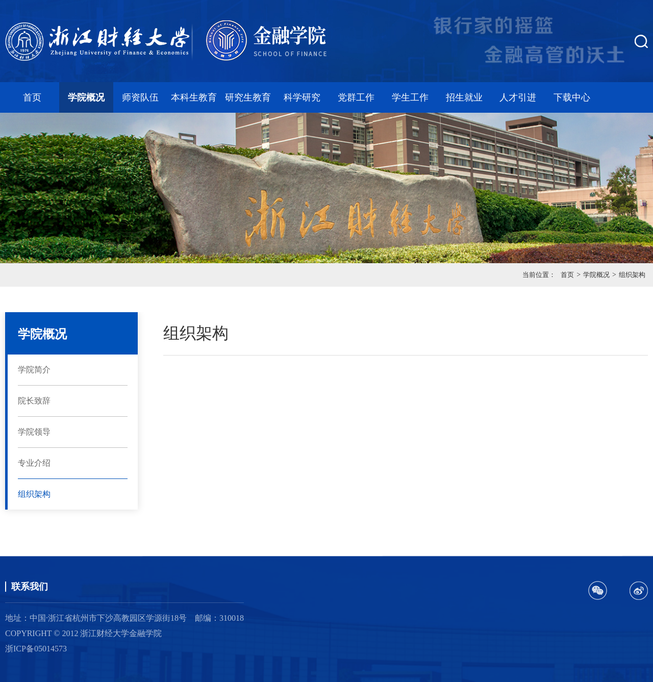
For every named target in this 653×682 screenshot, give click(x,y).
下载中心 (572, 97)
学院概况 (86, 97)
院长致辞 (34, 400)
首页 (32, 97)
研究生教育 (248, 97)
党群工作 (356, 97)
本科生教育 (194, 97)
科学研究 (302, 97)
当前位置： (539, 275)
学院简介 (34, 369)
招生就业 (464, 97)
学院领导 (34, 431)
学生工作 (410, 97)
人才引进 (517, 97)
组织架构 (632, 275)
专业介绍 (34, 463)
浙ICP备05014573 (36, 648)
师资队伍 (140, 97)
